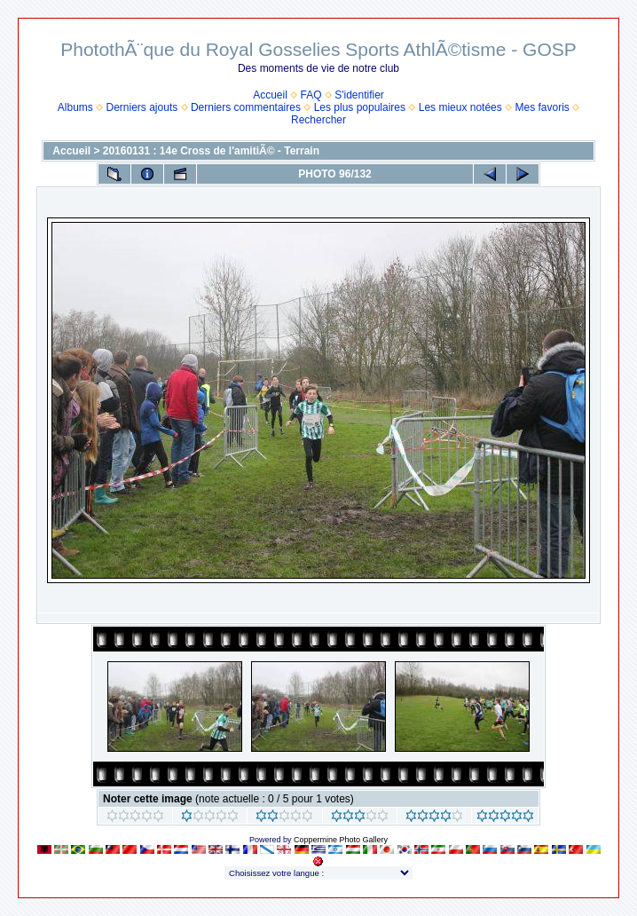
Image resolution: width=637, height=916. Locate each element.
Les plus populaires (359, 107)
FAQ (311, 95)
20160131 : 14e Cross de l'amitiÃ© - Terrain (211, 151)
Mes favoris (542, 107)
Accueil (270, 95)
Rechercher (318, 120)
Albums (75, 107)
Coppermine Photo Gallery (341, 839)
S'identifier (359, 95)
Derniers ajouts (142, 107)
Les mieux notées (460, 107)
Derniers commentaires (246, 107)
